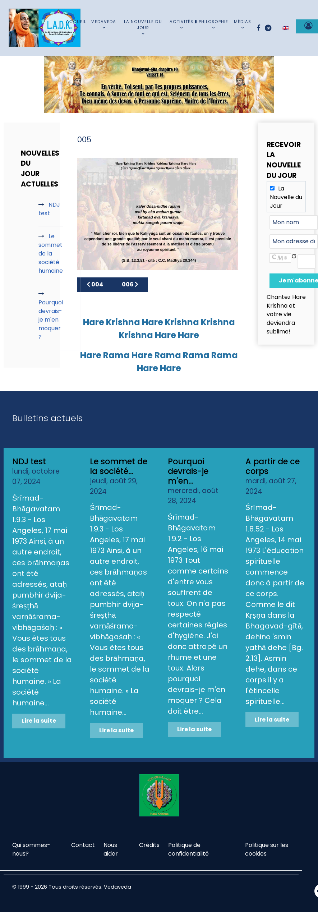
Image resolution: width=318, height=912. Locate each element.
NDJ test (29, 461)
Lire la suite (39, 721)
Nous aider (110, 849)
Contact (83, 845)
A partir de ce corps (272, 466)
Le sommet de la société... (118, 466)
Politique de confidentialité (188, 849)
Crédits (149, 845)
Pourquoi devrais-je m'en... (188, 471)
